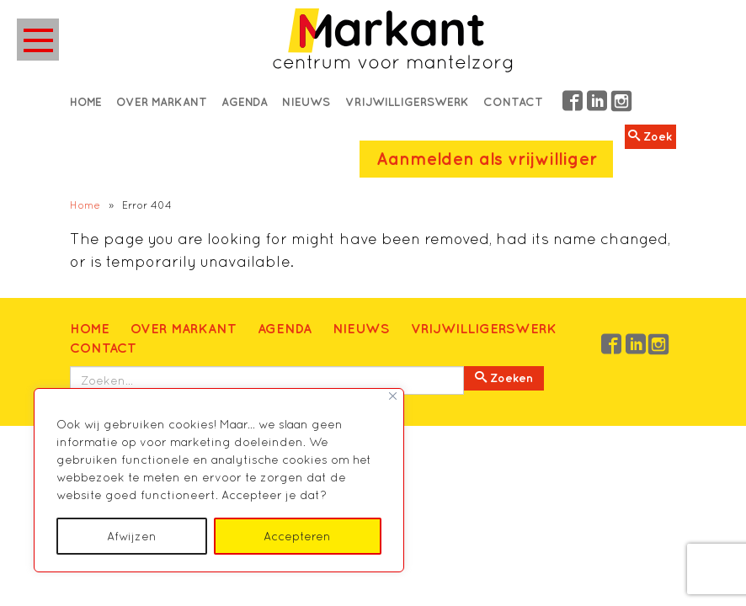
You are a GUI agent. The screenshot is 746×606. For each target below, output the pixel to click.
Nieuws (306, 102)
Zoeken (504, 378)
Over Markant (161, 102)
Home (86, 102)
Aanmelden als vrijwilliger (486, 158)
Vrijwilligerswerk (407, 102)
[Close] (393, 396)
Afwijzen (132, 536)
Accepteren (297, 536)
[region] (219, 480)
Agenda (244, 102)
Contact (513, 102)
